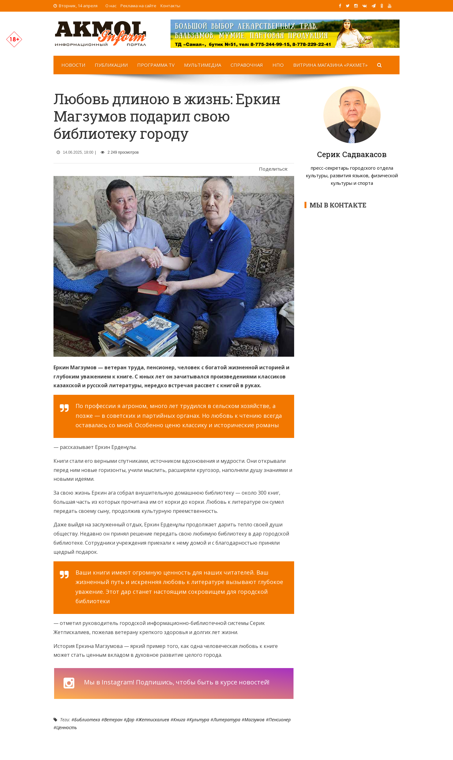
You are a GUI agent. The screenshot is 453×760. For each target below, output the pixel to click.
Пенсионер (280, 720)
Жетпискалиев (153, 720)
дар (130, 720)
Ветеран (113, 720)
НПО (278, 65)
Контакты (170, 6)
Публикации (111, 65)
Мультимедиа (202, 65)
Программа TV (156, 65)
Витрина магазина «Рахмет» (330, 65)
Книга (179, 720)
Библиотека (87, 720)
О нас (110, 6)
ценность (66, 727)
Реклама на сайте (138, 6)
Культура (199, 720)
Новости (73, 65)
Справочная (247, 65)
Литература (226, 720)
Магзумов (254, 720)
